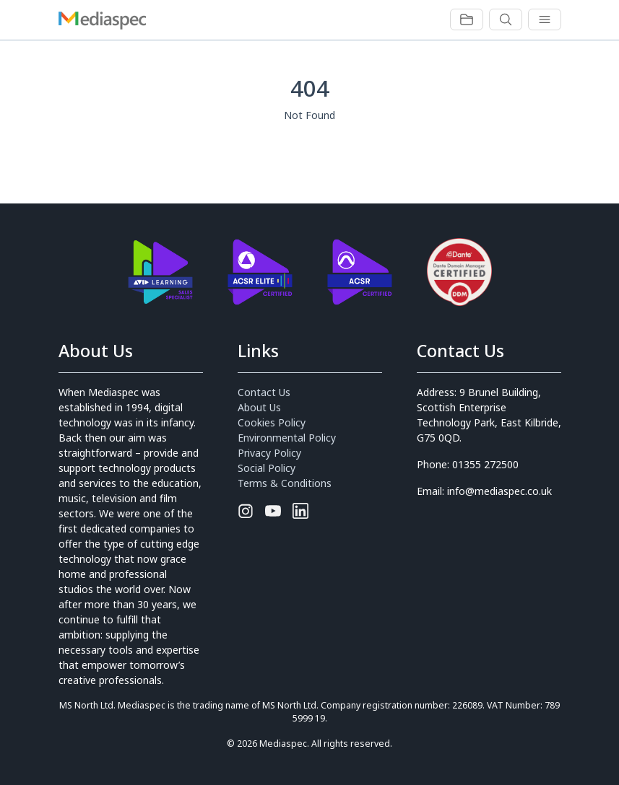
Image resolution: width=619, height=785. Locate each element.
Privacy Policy (269, 453)
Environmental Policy (287, 437)
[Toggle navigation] (466, 19)
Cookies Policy (272, 422)
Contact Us (264, 392)
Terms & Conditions (285, 483)
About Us (259, 407)
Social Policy (266, 468)
